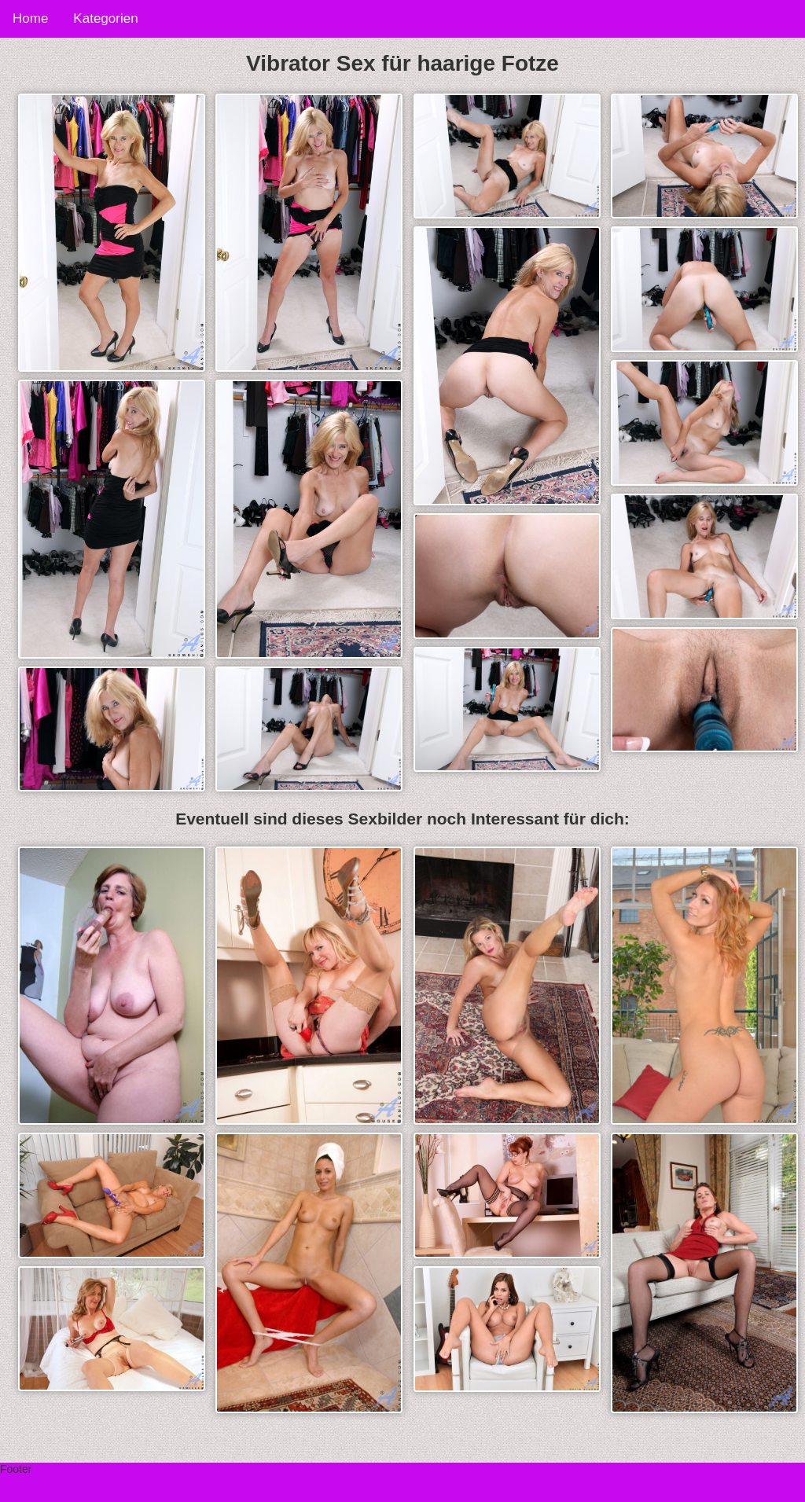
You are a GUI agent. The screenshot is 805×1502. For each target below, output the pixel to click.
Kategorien (105, 18)
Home (30, 18)
